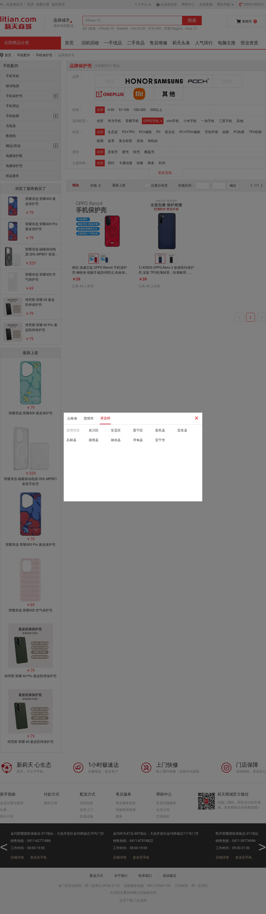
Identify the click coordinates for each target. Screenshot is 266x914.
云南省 (72, 418)
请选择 (105, 418)
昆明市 (89, 418)
